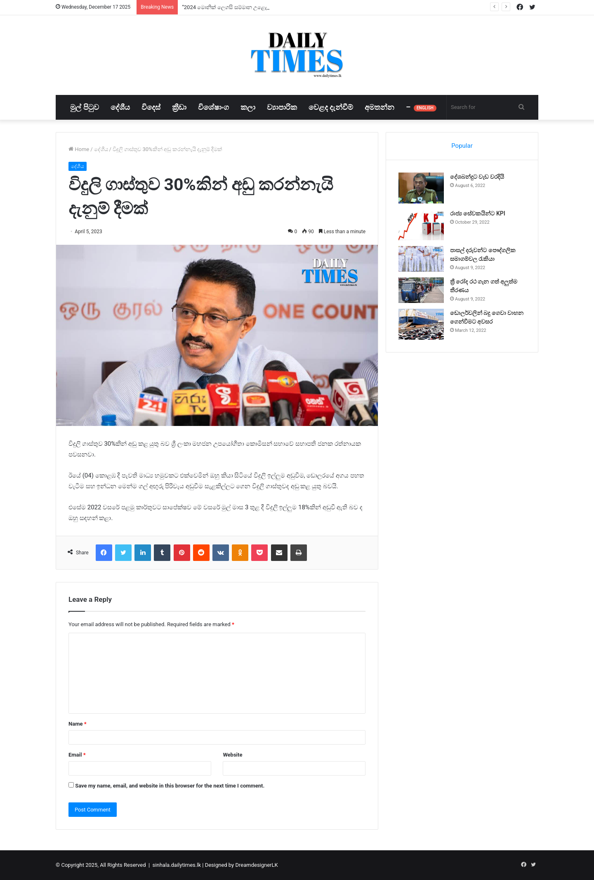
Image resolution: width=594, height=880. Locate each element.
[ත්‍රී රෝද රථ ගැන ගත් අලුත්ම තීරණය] (421, 290)
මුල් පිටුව (84, 107)
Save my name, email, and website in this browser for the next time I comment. (169, 786)
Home (78, 149)
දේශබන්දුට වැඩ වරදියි (477, 176)
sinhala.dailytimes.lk (177, 865)
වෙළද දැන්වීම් (331, 107)
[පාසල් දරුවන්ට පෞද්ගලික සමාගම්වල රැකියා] (421, 259)
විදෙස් (150, 107)
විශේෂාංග (213, 107)
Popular (462, 145)
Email (77, 755)
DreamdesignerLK (256, 865)
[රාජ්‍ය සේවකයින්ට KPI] (421, 224)
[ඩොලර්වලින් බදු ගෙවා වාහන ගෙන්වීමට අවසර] (421, 324)
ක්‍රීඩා (179, 107)
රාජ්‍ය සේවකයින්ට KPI (477, 213)
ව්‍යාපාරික (282, 107)
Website (232, 755)
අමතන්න (379, 107)
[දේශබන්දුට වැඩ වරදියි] (421, 188)
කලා (247, 107)
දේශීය (120, 107)
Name (77, 724)
